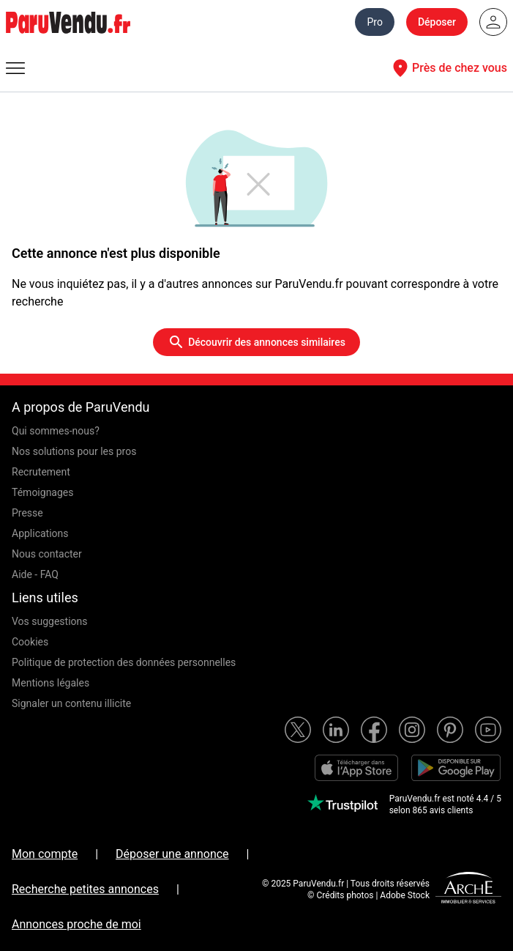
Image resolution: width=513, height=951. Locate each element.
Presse (27, 513)
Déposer (437, 22)
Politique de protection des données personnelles (124, 662)
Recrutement (41, 472)
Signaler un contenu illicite (71, 703)
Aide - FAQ (35, 574)
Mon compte (45, 854)
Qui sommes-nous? (56, 431)
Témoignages (43, 492)
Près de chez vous (448, 68)
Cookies (30, 642)
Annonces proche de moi (76, 924)
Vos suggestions (50, 621)
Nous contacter (47, 554)
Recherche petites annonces (85, 889)
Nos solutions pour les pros (74, 451)
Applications (40, 533)
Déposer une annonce (172, 854)
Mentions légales (50, 683)
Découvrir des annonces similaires (256, 342)
